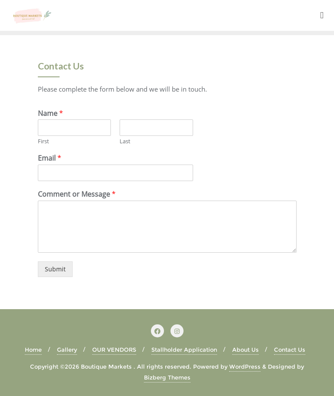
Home (33, 349)
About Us (245, 349)
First (43, 141)
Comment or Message (77, 194)
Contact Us (289, 349)
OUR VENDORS (114, 349)
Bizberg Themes (167, 377)
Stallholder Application (184, 349)
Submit (55, 269)
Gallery (67, 349)
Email (49, 158)
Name (50, 113)
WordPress (245, 366)
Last (125, 141)
